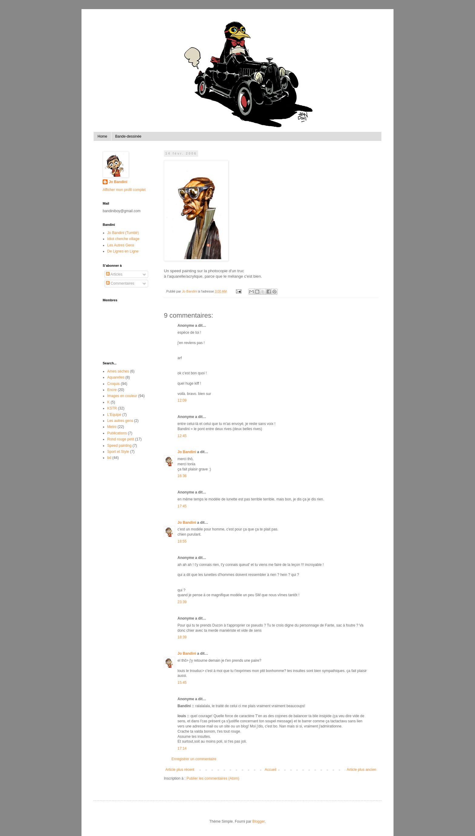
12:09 (182, 400)
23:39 (182, 602)
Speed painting (119, 445)
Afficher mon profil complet (124, 190)
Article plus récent (179, 769)
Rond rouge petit (120, 439)
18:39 (182, 637)
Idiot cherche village (123, 239)
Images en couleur (122, 396)
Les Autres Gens (120, 245)
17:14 (182, 748)
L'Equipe (114, 415)
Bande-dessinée (128, 136)
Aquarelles (116, 377)
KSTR (112, 408)
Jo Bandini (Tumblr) (123, 233)
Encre (112, 390)
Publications (117, 433)
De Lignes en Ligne (122, 251)
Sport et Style (118, 452)
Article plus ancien (361, 769)
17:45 (182, 506)
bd (109, 458)
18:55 (182, 541)
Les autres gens (120, 421)
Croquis (113, 384)
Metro (112, 427)
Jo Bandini (187, 452)
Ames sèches (118, 371)
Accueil (271, 769)
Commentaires (120, 283)
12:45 (182, 436)
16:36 (182, 476)
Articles (114, 274)
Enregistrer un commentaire (193, 759)
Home (102, 136)
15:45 (182, 683)
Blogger (258, 821)
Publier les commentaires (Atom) (213, 778)
